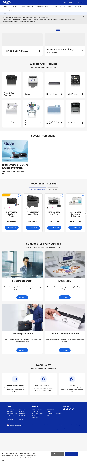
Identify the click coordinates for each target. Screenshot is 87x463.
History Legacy (10, 441)
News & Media (22, 438)
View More (22, 327)
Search (81, 3)
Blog (4, 10)
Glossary (49, 445)
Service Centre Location (37, 443)
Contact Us (21, 441)
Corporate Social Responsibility (10, 446)
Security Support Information (53, 443)
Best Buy (6, 224)
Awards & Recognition (12, 443)
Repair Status (35, 447)
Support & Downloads (42, 6)
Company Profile (10, 438)
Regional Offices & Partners (23, 446)
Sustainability (10, 449)
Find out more (57, 454)
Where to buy (67, 6)
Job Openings (22, 443)
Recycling (49, 441)
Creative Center (50, 438)
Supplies (15, 6)
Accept (71, 454)
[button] (22, 80)
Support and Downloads (37, 438)
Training (77, 6)
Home (4, 13)
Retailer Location (35, 445)
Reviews (21, 449)
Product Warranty (36, 441)
